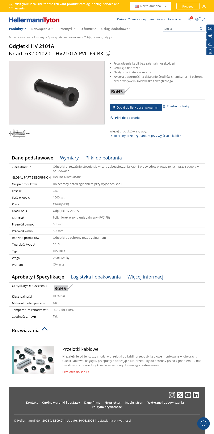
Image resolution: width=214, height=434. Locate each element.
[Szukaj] (184, 28)
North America (151, 6)
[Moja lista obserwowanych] (210, 51)
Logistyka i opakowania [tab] (96, 276)
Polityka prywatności (107, 407)
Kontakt (32, 402)
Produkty (16, 29)
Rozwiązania (40, 29)
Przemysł (65, 29)
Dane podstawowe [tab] (32, 157)
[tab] (107, 331)
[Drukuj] (210, 36)
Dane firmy (92, 402)
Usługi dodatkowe (114, 29)
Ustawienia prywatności (114, 420)
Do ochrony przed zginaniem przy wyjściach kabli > (145, 136)
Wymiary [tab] (69, 157)
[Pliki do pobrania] (210, 44)
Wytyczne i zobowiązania (165, 402)
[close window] (204, 6)
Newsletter (113, 402)
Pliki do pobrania (125, 118)
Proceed (188, 6)
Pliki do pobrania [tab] (103, 157)
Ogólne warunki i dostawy (61, 402)
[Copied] (108, 53)
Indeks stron (134, 402)
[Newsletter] (210, 28)
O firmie (86, 29)
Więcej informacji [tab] (146, 276)
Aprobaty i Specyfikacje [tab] (38, 276)
